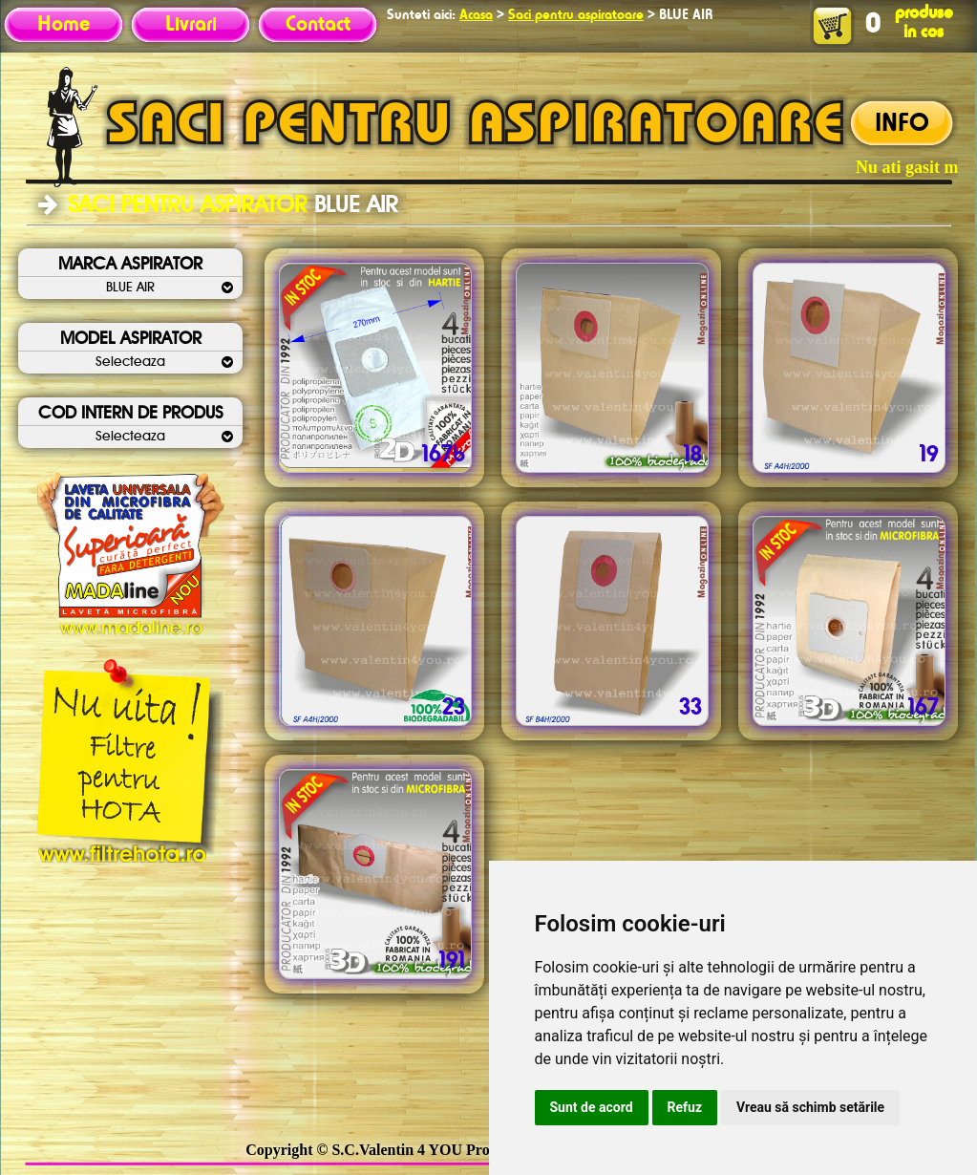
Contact (318, 24)
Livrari (191, 24)
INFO (902, 124)
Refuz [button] (685, 1107)
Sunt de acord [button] (591, 1107)
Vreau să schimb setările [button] (810, 1107)
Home (63, 24)
